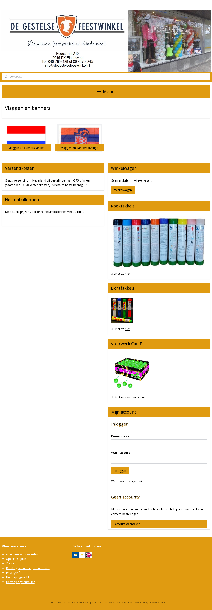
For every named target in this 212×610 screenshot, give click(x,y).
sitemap (96, 602)
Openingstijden (16, 559)
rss (105, 602)
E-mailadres (120, 436)
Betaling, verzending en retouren (28, 568)
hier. (128, 274)
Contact (11, 563)
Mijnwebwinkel (157, 602)
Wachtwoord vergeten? (126, 481)
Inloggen (120, 471)
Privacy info (14, 573)
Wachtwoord (120, 453)
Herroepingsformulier (20, 582)
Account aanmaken (127, 524)
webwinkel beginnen (120, 602)
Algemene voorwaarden (22, 554)
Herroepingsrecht (17, 577)
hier (127, 329)
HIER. (80, 212)
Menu (106, 91)
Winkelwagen (123, 190)
